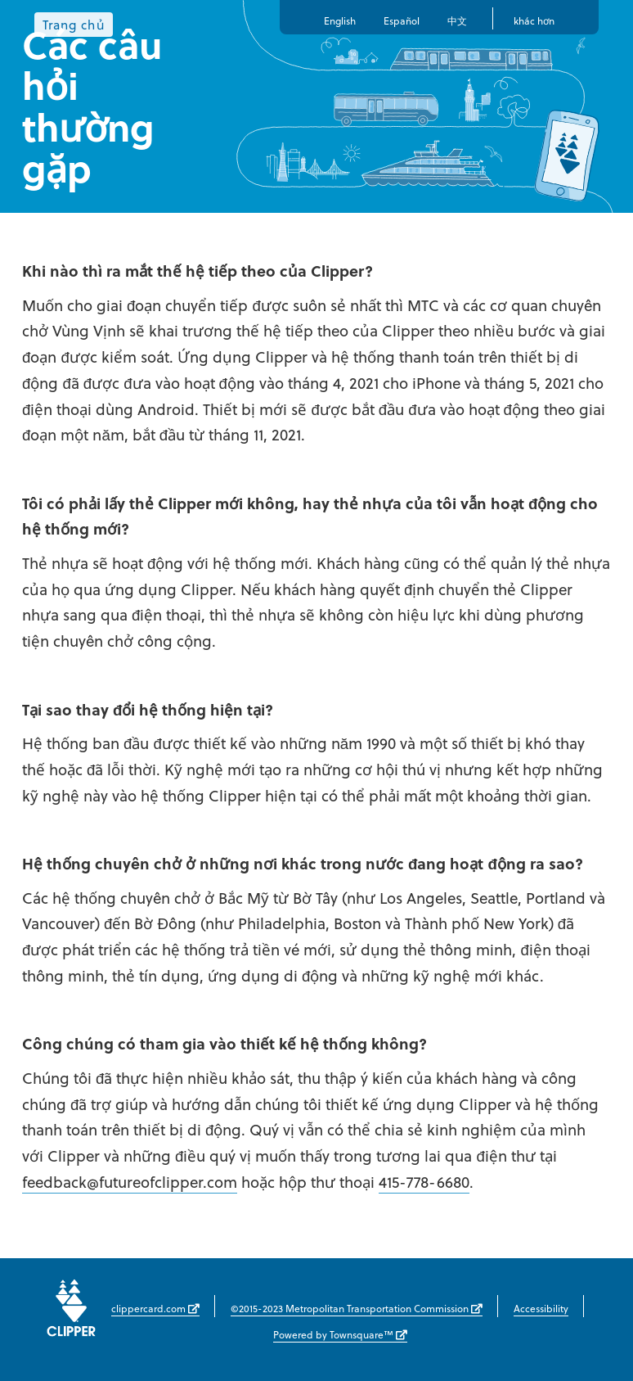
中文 (457, 20)
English (340, 20)
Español (402, 20)
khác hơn (534, 20)
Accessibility (541, 1308)
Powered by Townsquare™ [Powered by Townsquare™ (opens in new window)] (340, 1334)
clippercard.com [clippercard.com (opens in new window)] (155, 1308)
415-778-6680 (424, 1182)
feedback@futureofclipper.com (129, 1182)
